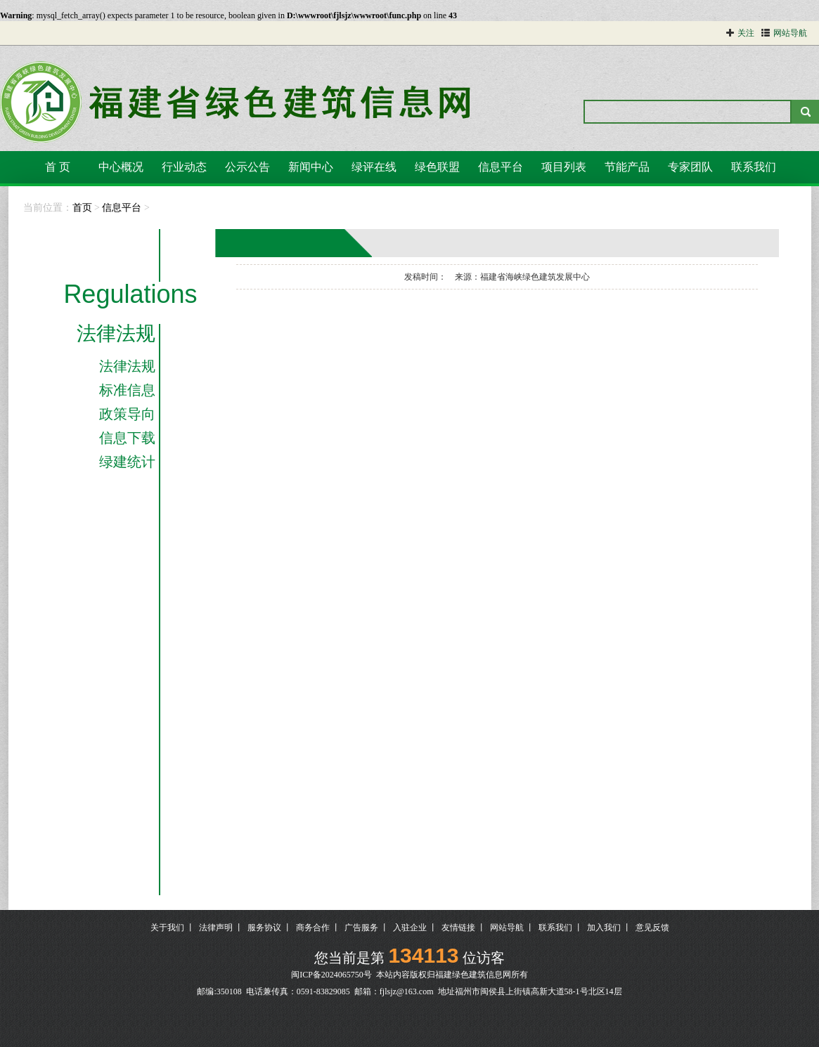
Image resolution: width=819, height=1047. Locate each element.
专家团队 (690, 167)
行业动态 (184, 167)
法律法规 (116, 334)
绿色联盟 (437, 167)
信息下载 (127, 438)
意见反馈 (652, 927)
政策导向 (127, 414)
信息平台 (500, 167)
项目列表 (563, 167)
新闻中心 (310, 167)
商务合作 (313, 927)
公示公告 (247, 167)
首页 (82, 207)
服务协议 (264, 927)
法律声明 (216, 927)
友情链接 (458, 927)
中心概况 (120, 167)
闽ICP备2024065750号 (331, 975)
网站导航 (507, 927)
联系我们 (753, 167)
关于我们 (167, 927)
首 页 (57, 167)
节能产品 (627, 167)
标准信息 (127, 390)
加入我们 (604, 927)
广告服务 (361, 927)
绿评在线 (374, 167)
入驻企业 (410, 927)
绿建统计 (127, 461)
